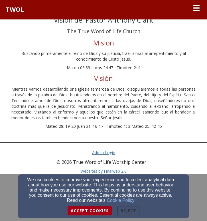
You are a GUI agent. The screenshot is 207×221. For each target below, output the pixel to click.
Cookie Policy (121, 200)
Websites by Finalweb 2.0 (103, 171)
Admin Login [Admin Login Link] (103, 152)
